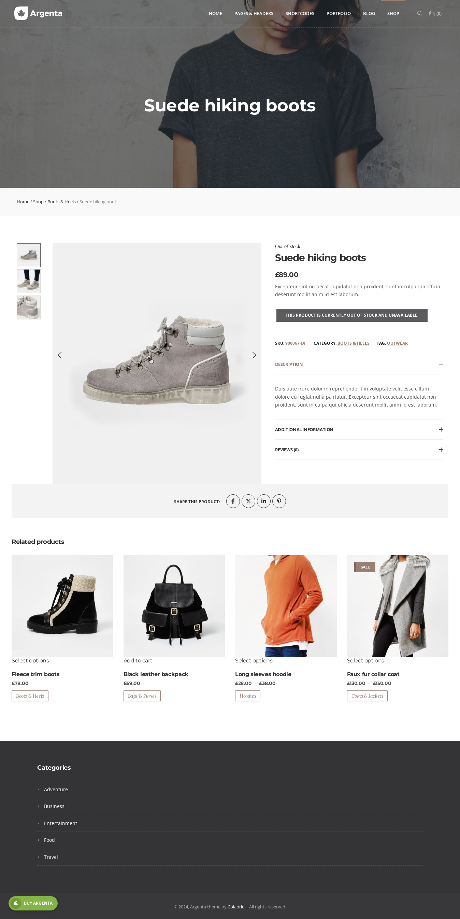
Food (49, 840)
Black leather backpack (156, 674)
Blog (369, 13)
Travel (51, 857)
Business (54, 806)
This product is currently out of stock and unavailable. (352, 315)
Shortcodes (300, 13)
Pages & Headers (253, 13)
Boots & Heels (61, 201)
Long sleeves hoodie (263, 674)
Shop (393, 13)
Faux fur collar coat (373, 674)
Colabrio (236, 907)
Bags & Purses (142, 696)
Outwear (397, 343)
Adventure (56, 789)
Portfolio (339, 13)
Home (215, 13)
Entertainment (60, 823)
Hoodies (248, 696)
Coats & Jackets (367, 696)
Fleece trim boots (35, 674)
